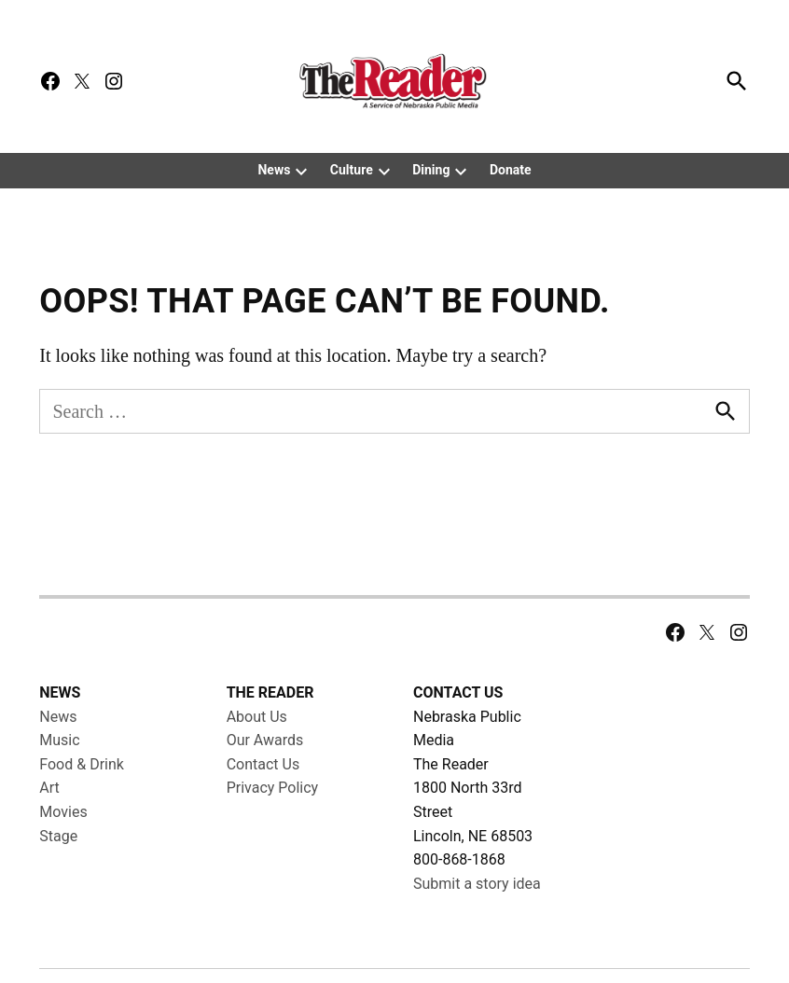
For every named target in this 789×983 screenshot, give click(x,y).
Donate (511, 169)
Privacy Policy (273, 828)
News (273, 169)
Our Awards (265, 780)
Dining (431, 169)
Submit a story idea (477, 923)
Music (59, 780)
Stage (58, 875)
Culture (351, 169)
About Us (257, 756)
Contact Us (263, 804)
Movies (63, 852)
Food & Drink (81, 804)
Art (49, 828)
